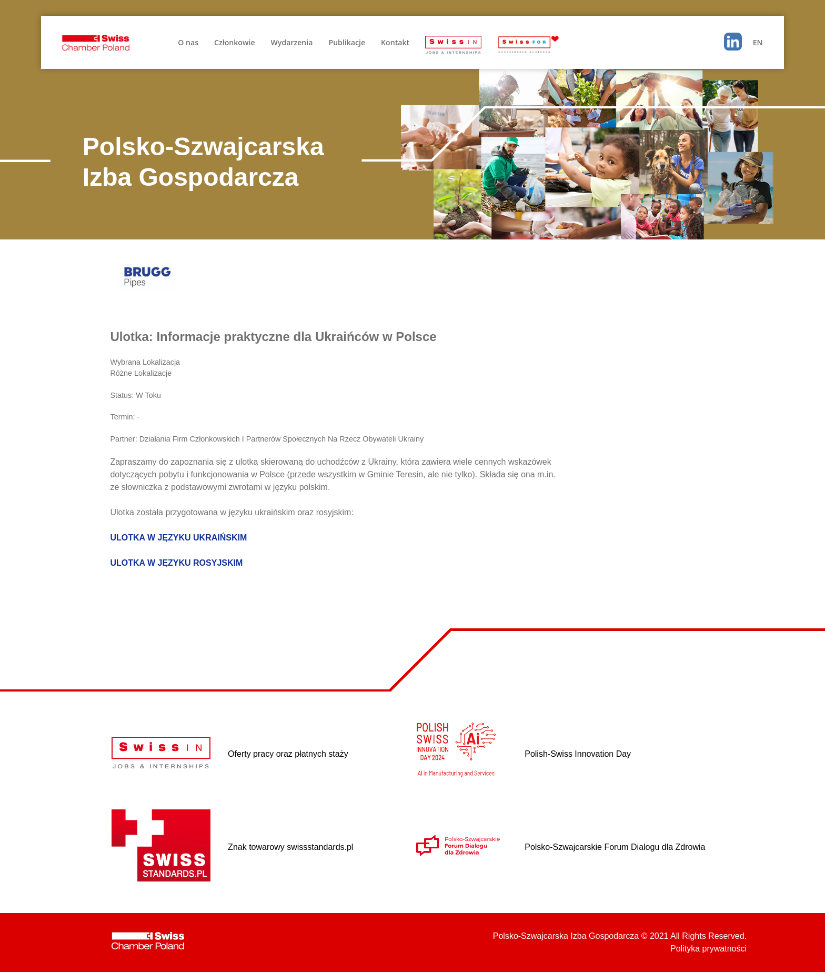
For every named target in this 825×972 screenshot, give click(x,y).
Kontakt (395, 42)
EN (758, 42)
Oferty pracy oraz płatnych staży (288, 753)
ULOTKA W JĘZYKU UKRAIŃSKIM (178, 537)
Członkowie (234, 42)
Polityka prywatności (708, 948)
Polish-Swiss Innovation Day (578, 753)
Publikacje (346, 42)
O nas (188, 42)
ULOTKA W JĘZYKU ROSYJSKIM (176, 562)
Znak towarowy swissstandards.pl (290, 847)
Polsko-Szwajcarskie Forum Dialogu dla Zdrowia (615, 847)
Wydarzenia (292, 42)
